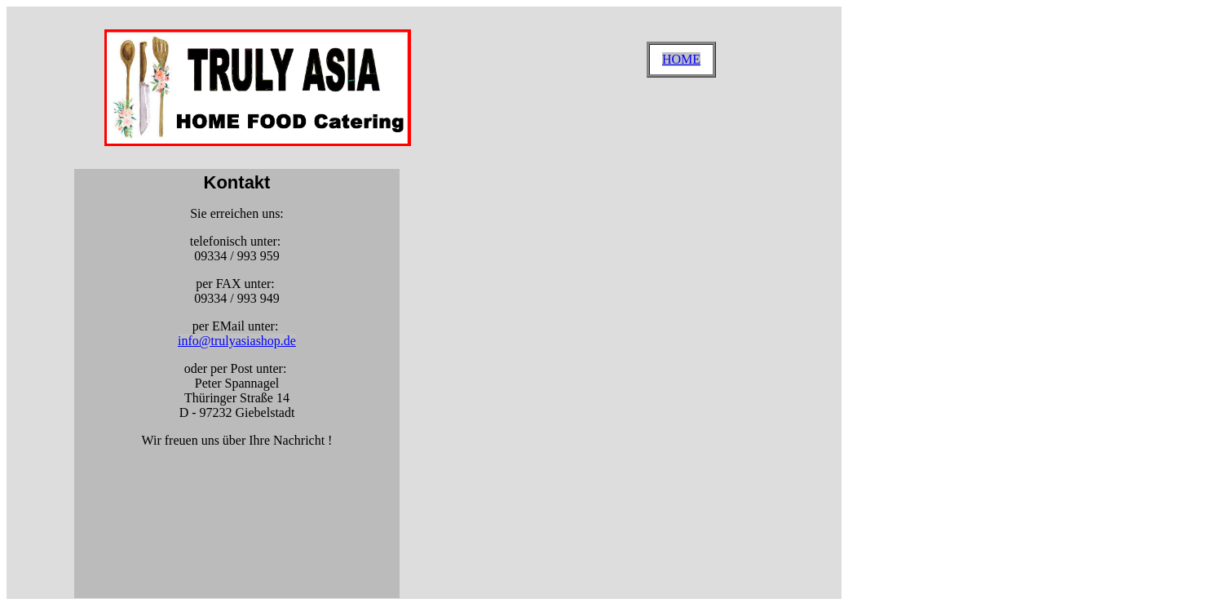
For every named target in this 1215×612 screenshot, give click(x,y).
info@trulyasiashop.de (237, 341)
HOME (681, 59)
